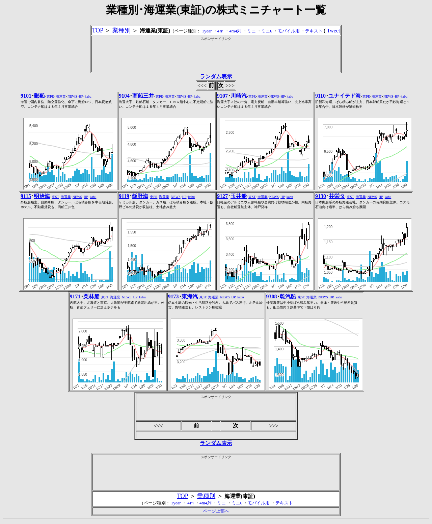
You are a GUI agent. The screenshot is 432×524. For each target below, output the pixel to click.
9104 (124, 96)
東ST (55, 197)
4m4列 (235, 30)
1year (207, 30)
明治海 (42, 196)
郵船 (39, 96)
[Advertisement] (216, 56)
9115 (26, 196)
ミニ (251, 30)
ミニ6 (266, 30)
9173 (173, 296)
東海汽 (190, 296)
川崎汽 (239, 96)
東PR (50, 96)
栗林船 (91, 296)
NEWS (72, 96)
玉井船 (239, 196)
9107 (222, 96)
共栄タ (337, 196)
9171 (75, 296)
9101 (26, 96)
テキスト (314, 30)
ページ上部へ (216, 511)
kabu (88, 96)
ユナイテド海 (344, 96)
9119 (124, 196)
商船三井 (143, 96)
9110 (320, 96)
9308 (271, 296)
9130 (320, 196)
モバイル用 (289, 30)
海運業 (61, 96)
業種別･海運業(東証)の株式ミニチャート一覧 (216, 10)
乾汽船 (288, 296)
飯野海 (140, 196)
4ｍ (220, 30)
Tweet (333, 30)
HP (81, 96)
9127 (222, 196)
